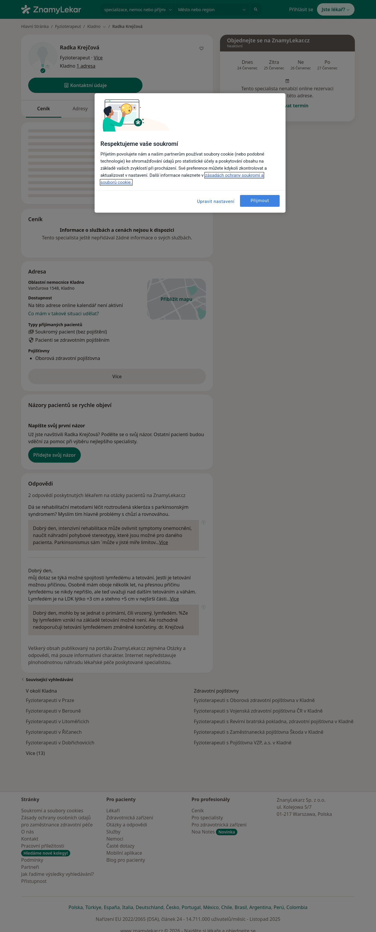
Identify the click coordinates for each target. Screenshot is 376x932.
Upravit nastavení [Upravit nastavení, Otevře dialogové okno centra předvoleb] (216, 201)
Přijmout (260, 200)
